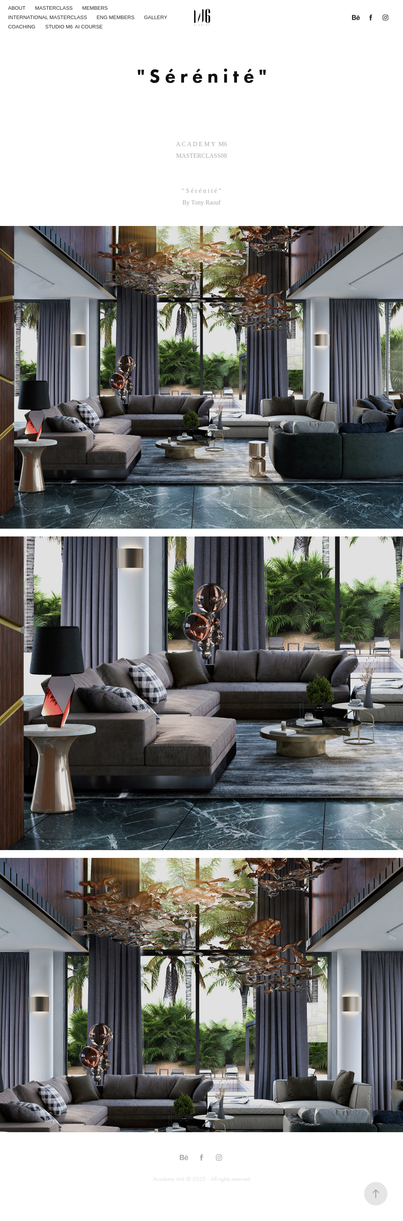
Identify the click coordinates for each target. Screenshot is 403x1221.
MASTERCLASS (54, 8)
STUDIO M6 (59, 27)
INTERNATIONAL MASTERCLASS (47, 17)
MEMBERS (95, 8)
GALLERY (155, 17)
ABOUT (17, 8)
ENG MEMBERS (115, 17)
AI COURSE (89, 27)
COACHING (21, 27)
